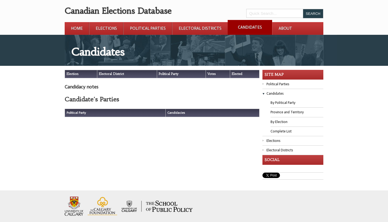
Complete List (281, 131)
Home (77, 28)
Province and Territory (287, 112)
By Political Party (283, 103)
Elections (106, 28)
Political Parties (148, 28)
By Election (279, 122)
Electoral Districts (200, 28)
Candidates (250, 27)
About (285, 28)
